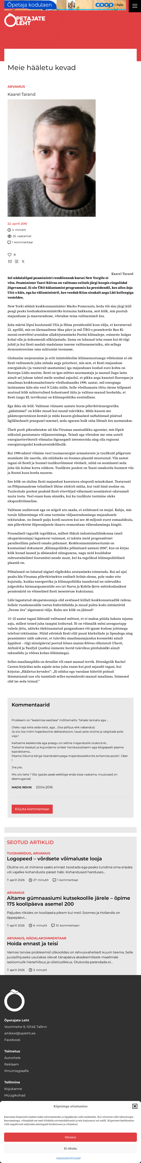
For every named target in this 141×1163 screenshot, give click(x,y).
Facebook (12, 1040)
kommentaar (20, 242)
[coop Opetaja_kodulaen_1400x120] (65, 5)
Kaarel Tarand (22, 94)
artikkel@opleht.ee (20, 1033)
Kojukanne (13, 1089)
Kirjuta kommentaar (32, 809)
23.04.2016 (44, 787)
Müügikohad (14, 1095)
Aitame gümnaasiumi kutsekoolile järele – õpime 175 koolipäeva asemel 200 (68, 901)
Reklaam (11, 1064)
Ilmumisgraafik (16, 1071)
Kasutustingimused (68, 1157)
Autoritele (12, 1058)
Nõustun (70, 1137)
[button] (135, 1106)
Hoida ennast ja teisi (32, 943)
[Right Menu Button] (134, 6)
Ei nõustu (70, 1148)
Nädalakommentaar (46, 938)
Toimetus (12, 1051)
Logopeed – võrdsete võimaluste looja (54, 859)
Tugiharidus (19, 853)
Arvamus (16, 87)
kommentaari (65, 925)
